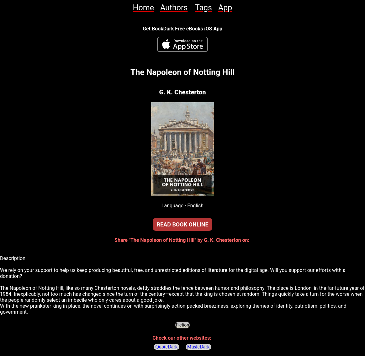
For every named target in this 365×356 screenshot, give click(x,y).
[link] (143, 7)
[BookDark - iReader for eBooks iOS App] (182, 44)
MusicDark (198, 346)
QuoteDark (166, 346)
